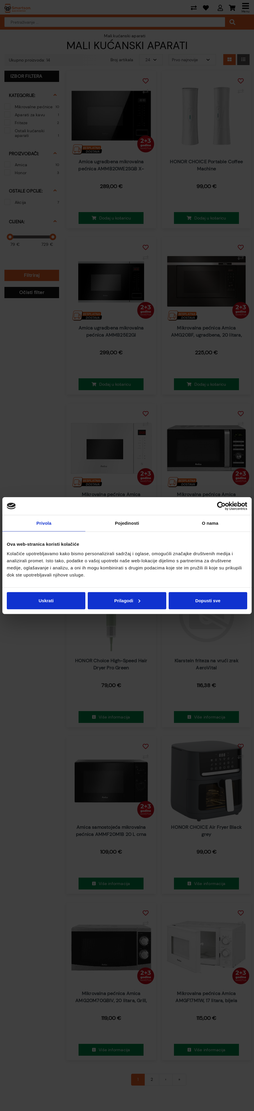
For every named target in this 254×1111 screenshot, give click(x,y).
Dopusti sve (207, 600)
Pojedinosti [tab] (127, 523)
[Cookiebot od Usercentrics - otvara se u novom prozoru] (221, 506)
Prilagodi (127, 600)
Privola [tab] (43, 523)
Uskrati (46, 600)
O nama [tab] (210, 523)
